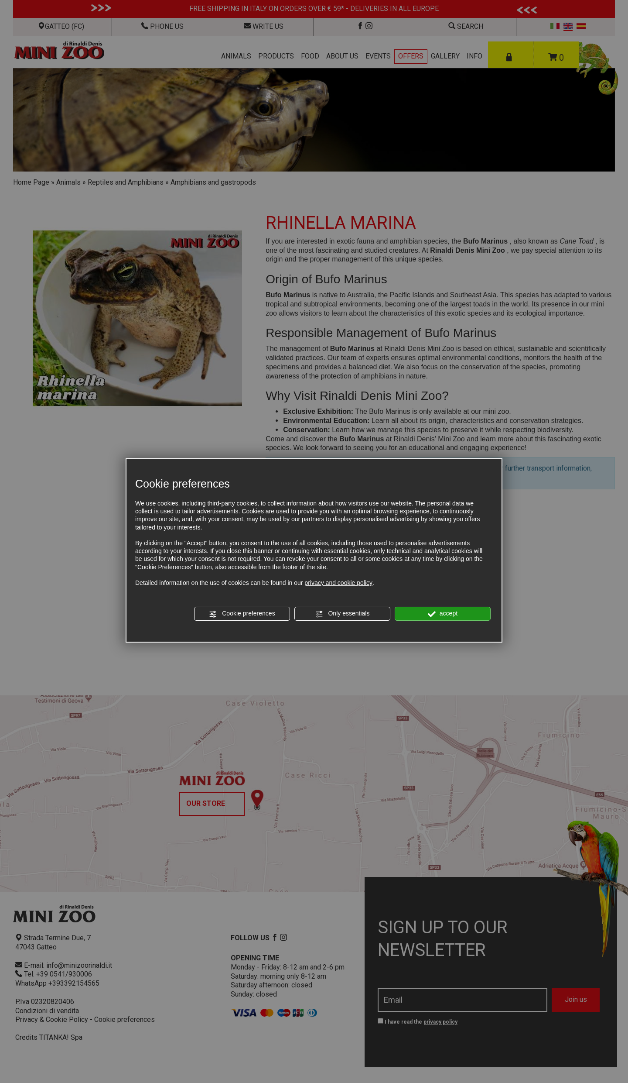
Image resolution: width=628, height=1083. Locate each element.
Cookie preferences (242, 614)
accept (442, 614)
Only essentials (342, 614)
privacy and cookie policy (338, 582)
